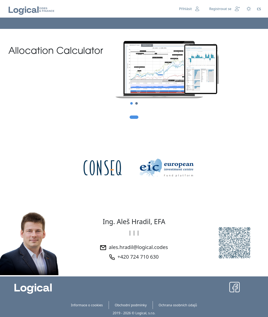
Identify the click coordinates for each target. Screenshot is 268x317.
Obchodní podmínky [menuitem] (131, 305)
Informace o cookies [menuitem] (87, 305)
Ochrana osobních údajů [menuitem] (178, 305)
